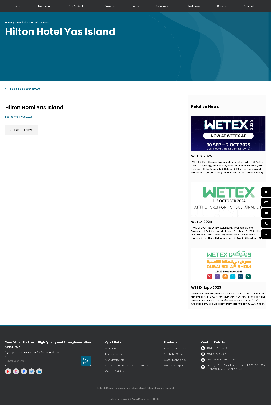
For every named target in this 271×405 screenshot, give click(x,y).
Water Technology (175, 360)
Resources (162, 6)
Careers (222, 6)
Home (17, 6)
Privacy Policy (113, 354)
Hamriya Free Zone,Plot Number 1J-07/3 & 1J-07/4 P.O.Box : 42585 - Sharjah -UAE (233, 367)
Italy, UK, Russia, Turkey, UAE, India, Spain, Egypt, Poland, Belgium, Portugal (135, 388)
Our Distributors (114, 360)
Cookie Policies (114, 371)
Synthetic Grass (173, 354)
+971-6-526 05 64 (214, 354)
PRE (14, 130)
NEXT (27, 130)
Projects (110, 6)
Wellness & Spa (173, 365)
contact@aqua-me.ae (218, 360)
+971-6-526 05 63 (214, 348)
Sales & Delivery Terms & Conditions (127, 365)
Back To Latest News (22, 89)
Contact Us (250, 6)
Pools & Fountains (175, 348)
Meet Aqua (44, 6)
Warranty (110, 348)
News (18, 22)
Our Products (78, 6)
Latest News (193, 6)
